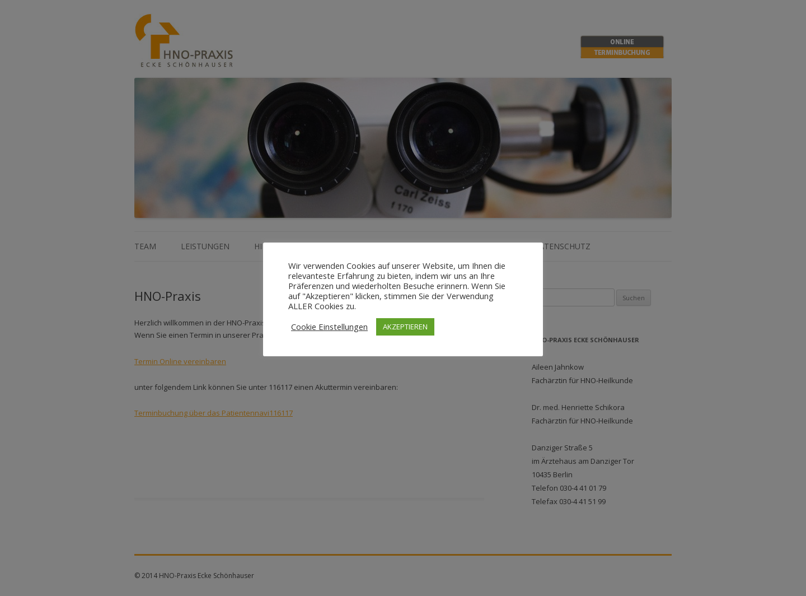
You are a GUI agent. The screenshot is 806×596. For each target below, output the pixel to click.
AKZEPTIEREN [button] (405, 327)
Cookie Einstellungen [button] (329, 327)
